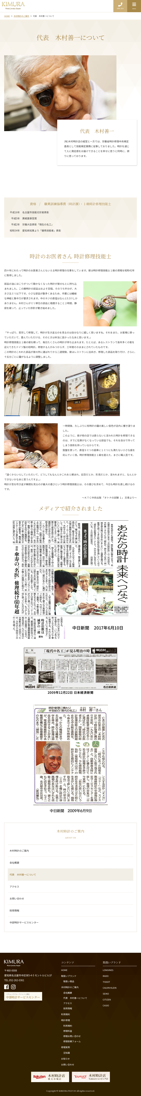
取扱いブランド (68, 976)
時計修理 (65, 1020)
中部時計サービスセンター (24, 922)
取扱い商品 (68, 981)
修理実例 (65, 1047)
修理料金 (67, 1031)
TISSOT (106, 981)
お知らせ (65, 1058)
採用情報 (14, 910)
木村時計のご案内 (19, 850)
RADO (106, 976)
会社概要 (14, 862)
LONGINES (108, 970)
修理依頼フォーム (72, 1041)
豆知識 (66, 1052)
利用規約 (65, 1014)
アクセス (14, 886)
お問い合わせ (17, 898)
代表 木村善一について (23, 874)
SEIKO (106, 993)
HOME (64, 970)
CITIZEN (107, 999)
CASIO (106, 1005)
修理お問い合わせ (72, 1036)
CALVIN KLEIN (109, 987)
